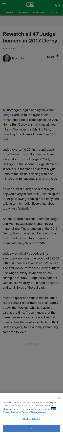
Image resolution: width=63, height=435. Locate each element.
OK (31, 428)
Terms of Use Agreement (34, 412)
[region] (31, 414)
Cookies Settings (31, 419)
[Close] (59, 397)
